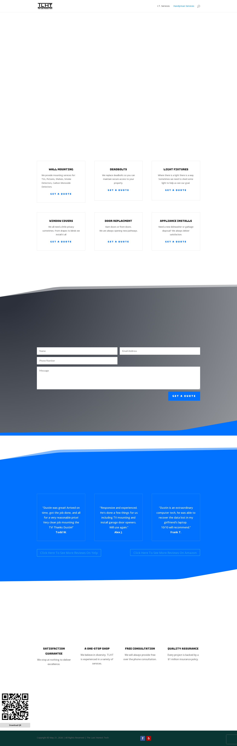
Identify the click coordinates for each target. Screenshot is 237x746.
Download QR (15, 725)
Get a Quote (61, 194)
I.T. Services (163, 6)
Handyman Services (184, 6)
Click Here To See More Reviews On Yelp (69, 553)
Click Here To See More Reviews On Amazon (165, 553)
